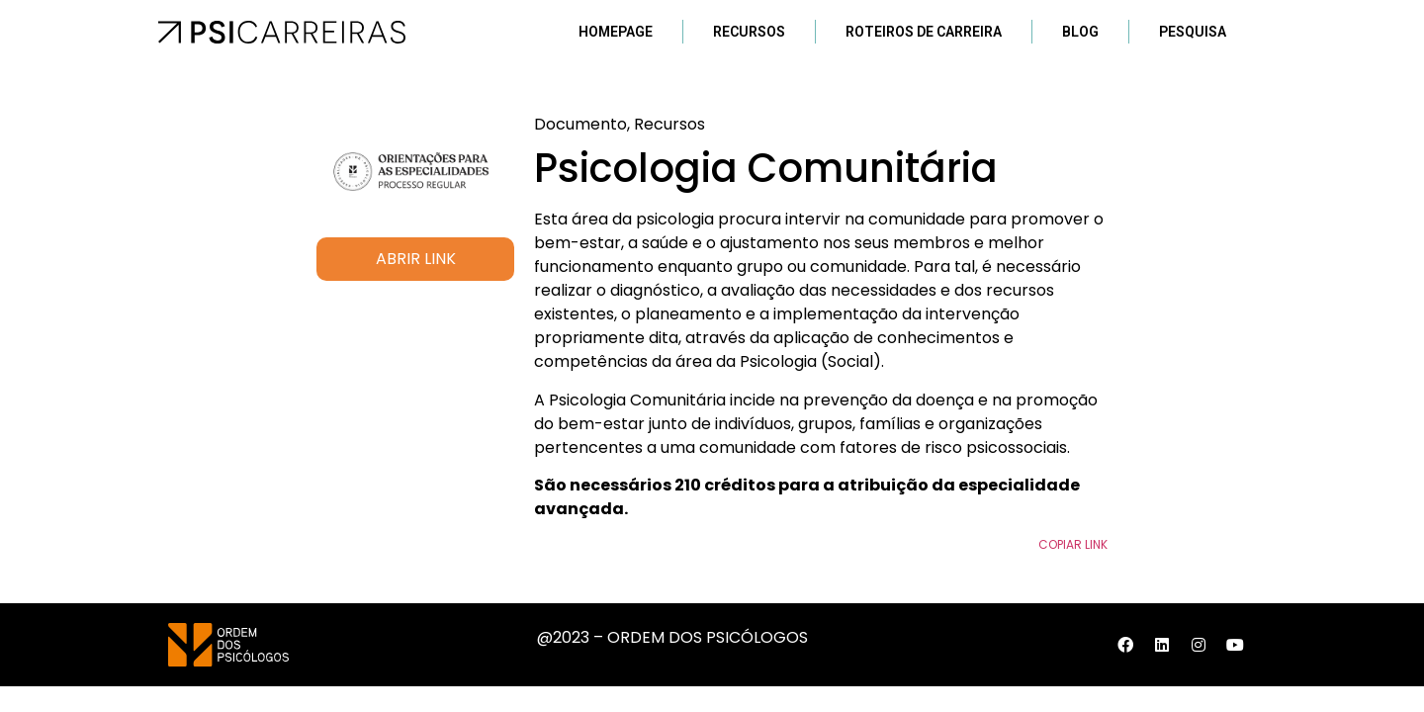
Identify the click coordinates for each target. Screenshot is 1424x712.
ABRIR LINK (416, 258)
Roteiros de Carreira (924, 32)
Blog (1080, 32)
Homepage (615, 32)
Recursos (749, 32)
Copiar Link (1073, 544)
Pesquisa (1192, 32)
